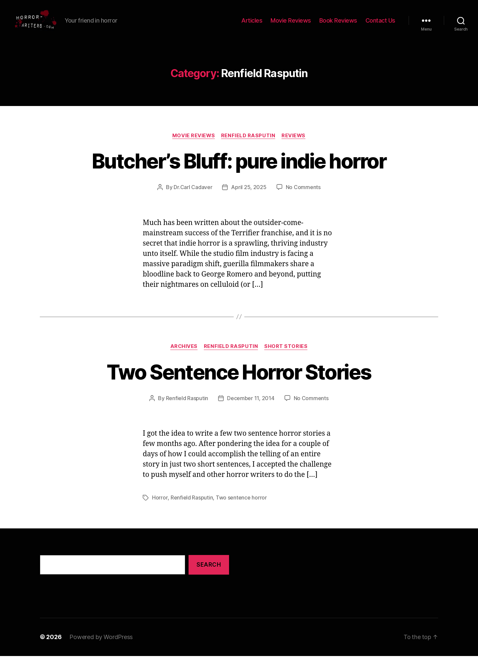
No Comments (303, 195)
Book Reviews (338, 24)
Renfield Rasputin (248, 143)
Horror (159, 505)
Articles (251, 24)
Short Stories (286, 354)
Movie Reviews (291, 24)
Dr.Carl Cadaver (193, 195)
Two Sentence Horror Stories (239, 379)
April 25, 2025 (248, 195)
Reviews (294, 143)
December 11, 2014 (250, 406)
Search (209, 572)
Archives (184, 354)
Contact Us (380, 24)
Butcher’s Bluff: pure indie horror (239, 168)
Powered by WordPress (101, 644)
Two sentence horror (241, 505)
